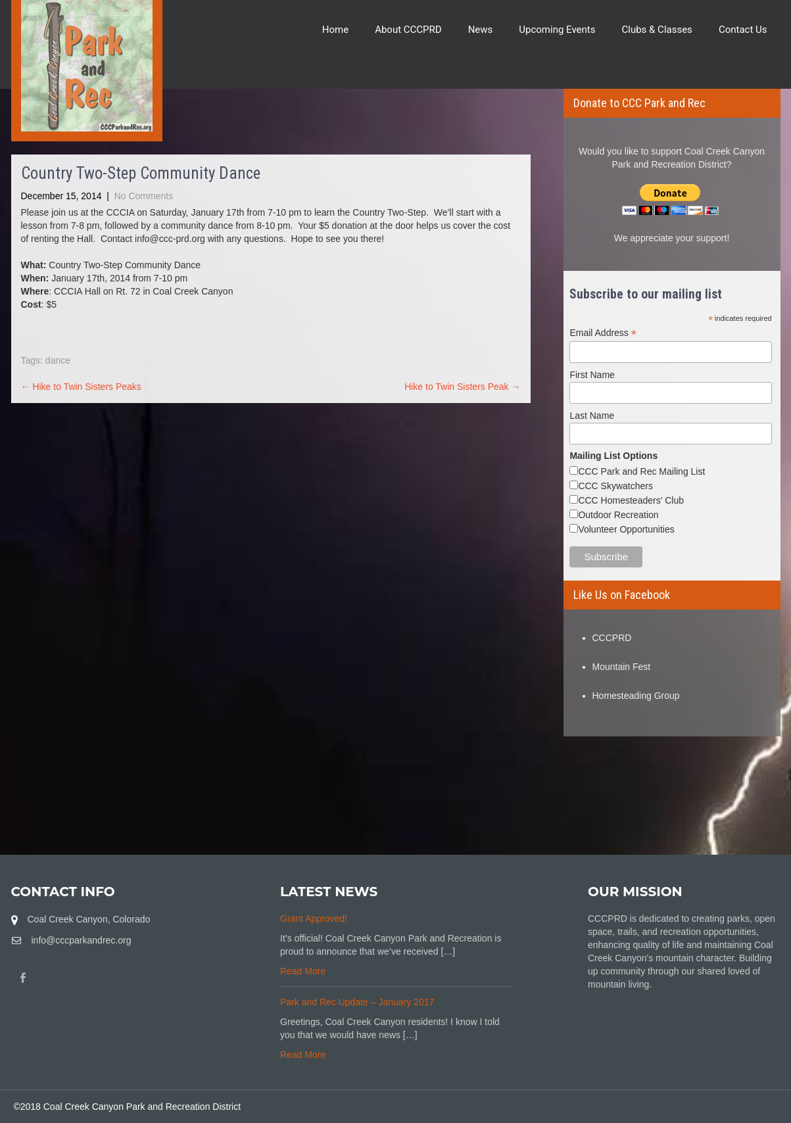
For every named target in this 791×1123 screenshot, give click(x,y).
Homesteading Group (636, 695)
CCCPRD (612, 638)
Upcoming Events (557, 30)
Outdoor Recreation (618, 515)
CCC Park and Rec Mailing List (641, 471)
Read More (302, 971)
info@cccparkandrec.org (82, 940)
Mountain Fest (621, 666)
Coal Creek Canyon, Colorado (89, 919)
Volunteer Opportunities (626, 529)
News (480, 30)
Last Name (591, 415)
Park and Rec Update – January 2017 (357, 1002)
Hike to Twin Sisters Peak (462, 386)
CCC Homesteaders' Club (631, 500)
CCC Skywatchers (615, 486)
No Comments (143, 196)
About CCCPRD (408, 30)
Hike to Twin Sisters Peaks (81, 386)
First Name (591, 375)
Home (335, 30)
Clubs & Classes (657, 30)
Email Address (602, 333)
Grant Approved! (313, 918)
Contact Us (743, 30)
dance (57, 360)
